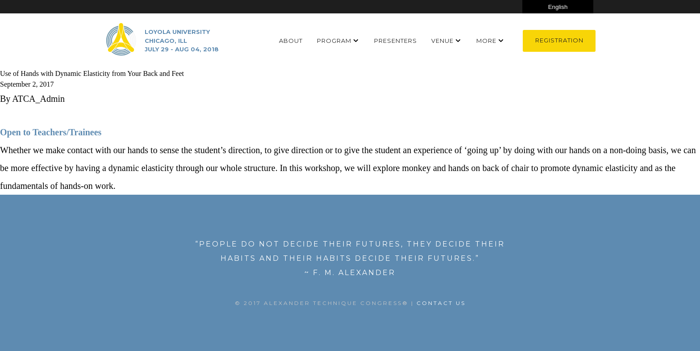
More (486, 40)
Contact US (441, 303)
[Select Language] (557, 6)
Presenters (395, 40)
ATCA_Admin (38, 99)
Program (334, 40)
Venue (442, 40)
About (291, 40)
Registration (559, 40)
